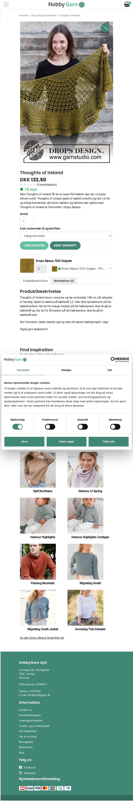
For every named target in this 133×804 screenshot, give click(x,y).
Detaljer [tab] (67, 370)
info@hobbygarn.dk (38, 695)
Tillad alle (108, 441)
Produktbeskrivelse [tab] (35, 281)
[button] (27, 94)
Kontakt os (25, 710)
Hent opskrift (65, 245)
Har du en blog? (28, 736)
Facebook (27, 767)
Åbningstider (26, 742)
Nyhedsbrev (26, 747)
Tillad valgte (66, 441)
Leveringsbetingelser (31, 720)
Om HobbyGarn (28, 731)
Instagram (27, 773)
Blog (21, 752)
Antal (24, 214)
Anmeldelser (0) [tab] (64, 281)
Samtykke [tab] (23, 370)
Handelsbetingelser (30, 715)
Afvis (24, 441)
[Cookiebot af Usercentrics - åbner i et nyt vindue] (113, 359)
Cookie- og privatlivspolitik (34, 726)
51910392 (35, 691)
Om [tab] (110, 370)
